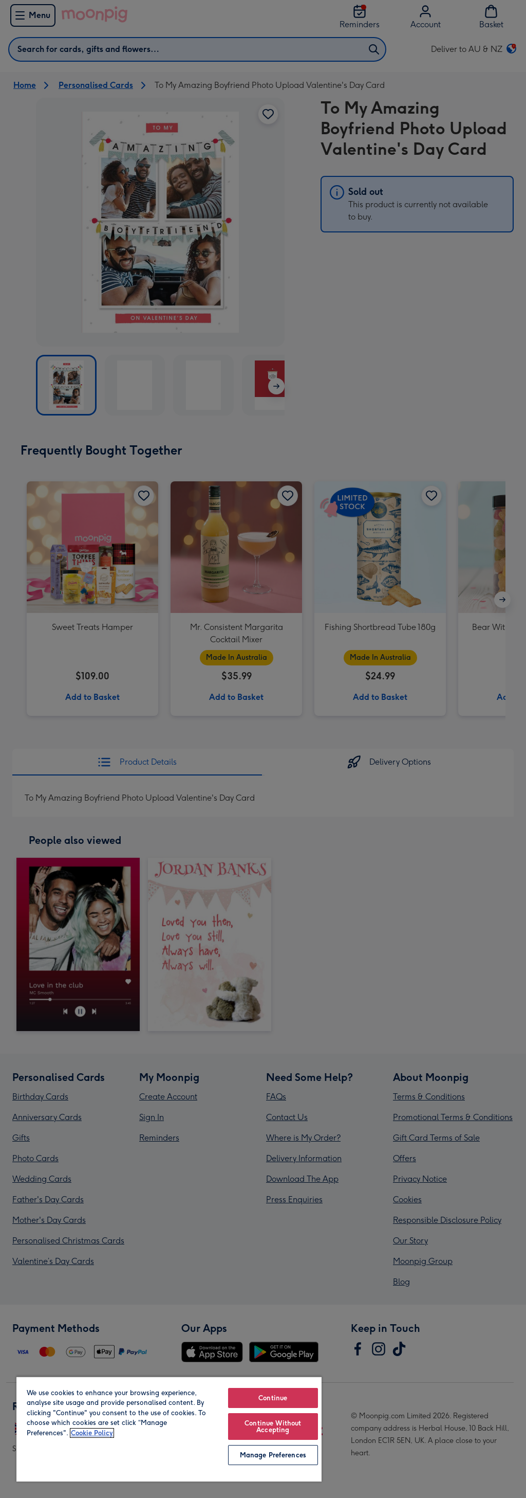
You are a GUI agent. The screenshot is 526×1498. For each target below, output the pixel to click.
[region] (169, 1429)
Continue (272, 1398)
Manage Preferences (273, 1455)
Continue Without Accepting (273, 1426)
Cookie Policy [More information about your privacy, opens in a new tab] (92, 1433)
